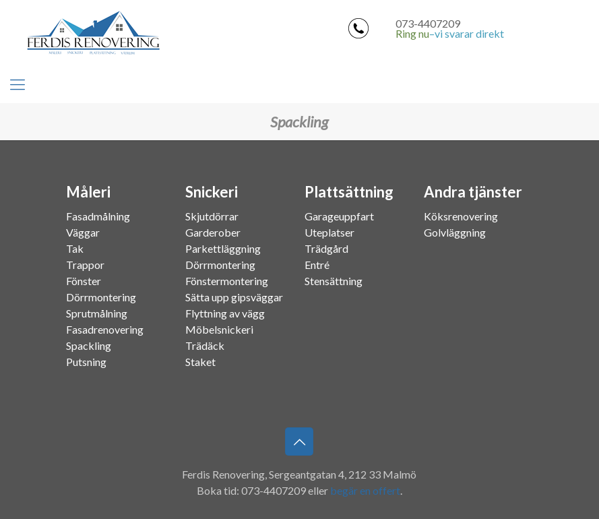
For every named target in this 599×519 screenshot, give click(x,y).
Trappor (85, 264)
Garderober (213, 232)
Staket (200, 361)
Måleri (88, 192)
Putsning (86, 361)
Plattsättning (349, 192)
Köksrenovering (461, 216)
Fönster (83, 280)
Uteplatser (329, 232)
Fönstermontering (226, 280)
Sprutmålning (96, 313)
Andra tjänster (473, 192)
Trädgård (326, 248)
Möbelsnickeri (219, 329)
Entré (317, 264)
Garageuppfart (339, 216)
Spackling (88, 345)
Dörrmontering (101, 297)
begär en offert (365, 490)
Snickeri (211, 192)
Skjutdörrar (212, 216)
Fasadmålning (98, 216)
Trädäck (204, 345)
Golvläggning (455, 232)
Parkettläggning (223, 248)
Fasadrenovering (105, 329)
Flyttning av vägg (225, 313)
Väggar (83, 232)
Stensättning (333, 280)
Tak (75, 248)
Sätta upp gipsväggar (234, 297)
